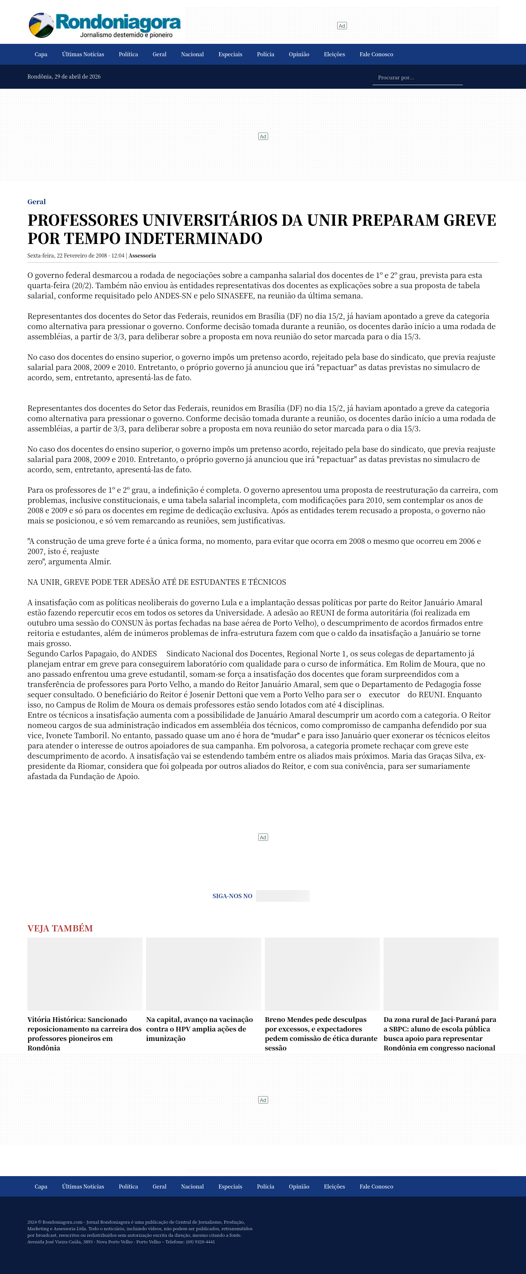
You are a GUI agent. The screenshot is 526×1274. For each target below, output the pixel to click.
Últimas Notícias (83, 54)
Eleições (334, 54)
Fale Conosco (376, 54)
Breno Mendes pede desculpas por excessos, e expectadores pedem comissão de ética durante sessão (321, 1033)
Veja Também (60, 927)
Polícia (265, 54)
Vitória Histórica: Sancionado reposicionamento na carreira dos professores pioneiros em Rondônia (84, 1033)
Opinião (299, 54)
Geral (160, 54)
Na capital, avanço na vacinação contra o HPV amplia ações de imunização (199, 1028)
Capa (41, 54)
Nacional (192, 54)
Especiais (230, 54)
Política (128, 54)
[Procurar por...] (418, 76)
